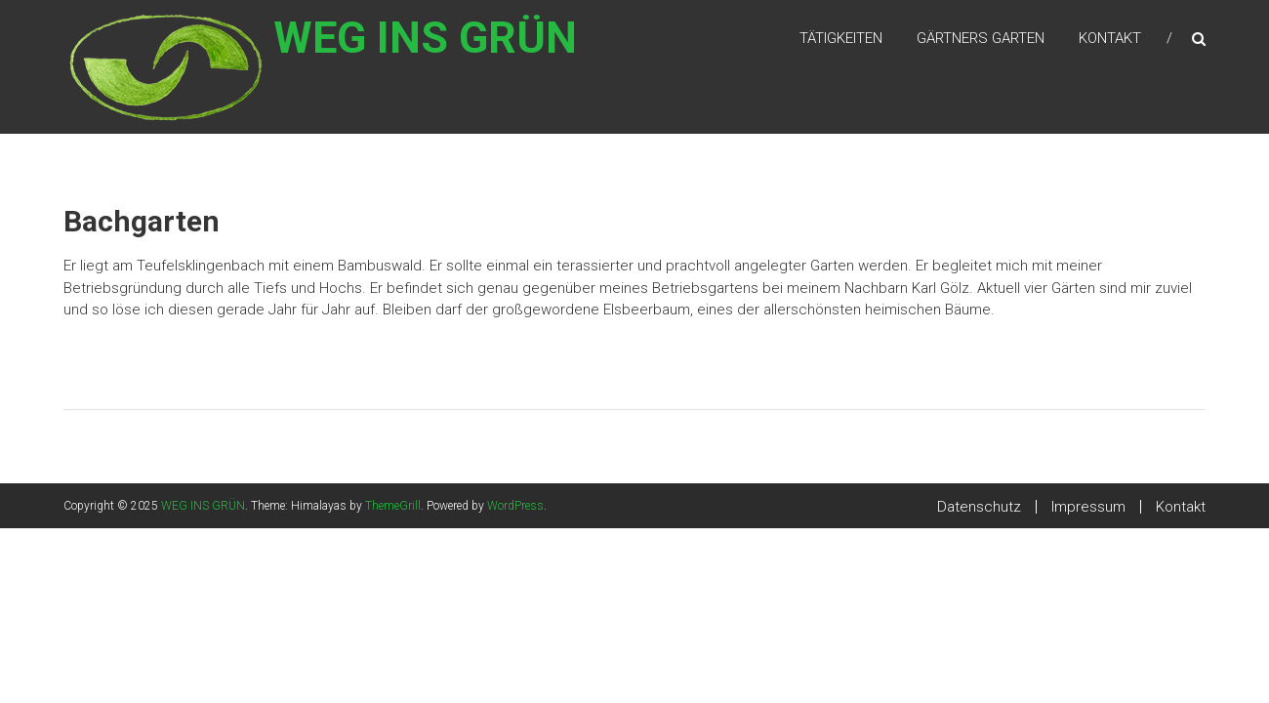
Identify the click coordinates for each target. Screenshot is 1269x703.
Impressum (1088, 507)
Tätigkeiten (840, 38)
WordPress (515, 506)
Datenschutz (979, 507)
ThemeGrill (393, 506)
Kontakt (1110, 38)
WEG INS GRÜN (449, 49)
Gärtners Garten (980, 38)
